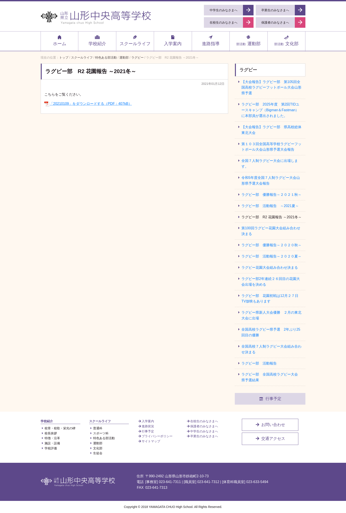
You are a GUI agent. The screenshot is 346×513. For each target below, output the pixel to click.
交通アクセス (270, 438)
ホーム (59, 40)
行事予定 (270, 398)
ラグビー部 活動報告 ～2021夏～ (270, 206)
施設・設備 (50, 443)
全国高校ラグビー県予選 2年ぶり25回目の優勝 (270, 332)
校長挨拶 (49, 433)
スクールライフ (135, 40)
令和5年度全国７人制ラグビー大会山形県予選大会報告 (270, 180)
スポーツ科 (99, 433)
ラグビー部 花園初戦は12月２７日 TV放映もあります (271, 298)
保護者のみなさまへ (202, 426)
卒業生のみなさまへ (202, 436)
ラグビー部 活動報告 (259, 363)
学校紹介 (97, 40)
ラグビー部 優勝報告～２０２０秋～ (271, 245)
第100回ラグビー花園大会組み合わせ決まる (270, 231)
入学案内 (173, 40)
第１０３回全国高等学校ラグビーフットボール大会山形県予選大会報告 (271, 147)
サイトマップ (149, 441)
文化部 (286, 40)
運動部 (248, 40)
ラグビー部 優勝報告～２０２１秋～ (271, 194)
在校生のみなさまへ (202, 421)
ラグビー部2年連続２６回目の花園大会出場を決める (270, 281)
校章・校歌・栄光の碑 (58, 428)
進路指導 (211, 40)
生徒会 (95, 453)
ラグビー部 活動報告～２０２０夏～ (271, 256)
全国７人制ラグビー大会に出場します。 (269, 163)
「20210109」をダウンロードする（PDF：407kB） (88, 104)
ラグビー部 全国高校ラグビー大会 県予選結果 (269, 377)
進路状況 (146, 426)
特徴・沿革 (50, 438)
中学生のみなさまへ (202, 431)
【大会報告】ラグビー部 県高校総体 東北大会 (273, 130)
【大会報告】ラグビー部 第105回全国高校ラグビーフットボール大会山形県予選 (271, 87)
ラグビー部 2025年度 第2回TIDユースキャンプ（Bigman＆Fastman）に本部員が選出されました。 (270, 110)
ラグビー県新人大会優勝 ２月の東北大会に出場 (271, 315)
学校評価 (49, 448)
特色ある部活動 (102, 438)
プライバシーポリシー (155, 436)
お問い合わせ (270, 424)
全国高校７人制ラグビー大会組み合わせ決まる (271, 349)
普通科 (95, 428)
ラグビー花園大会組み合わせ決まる (271, 267)
